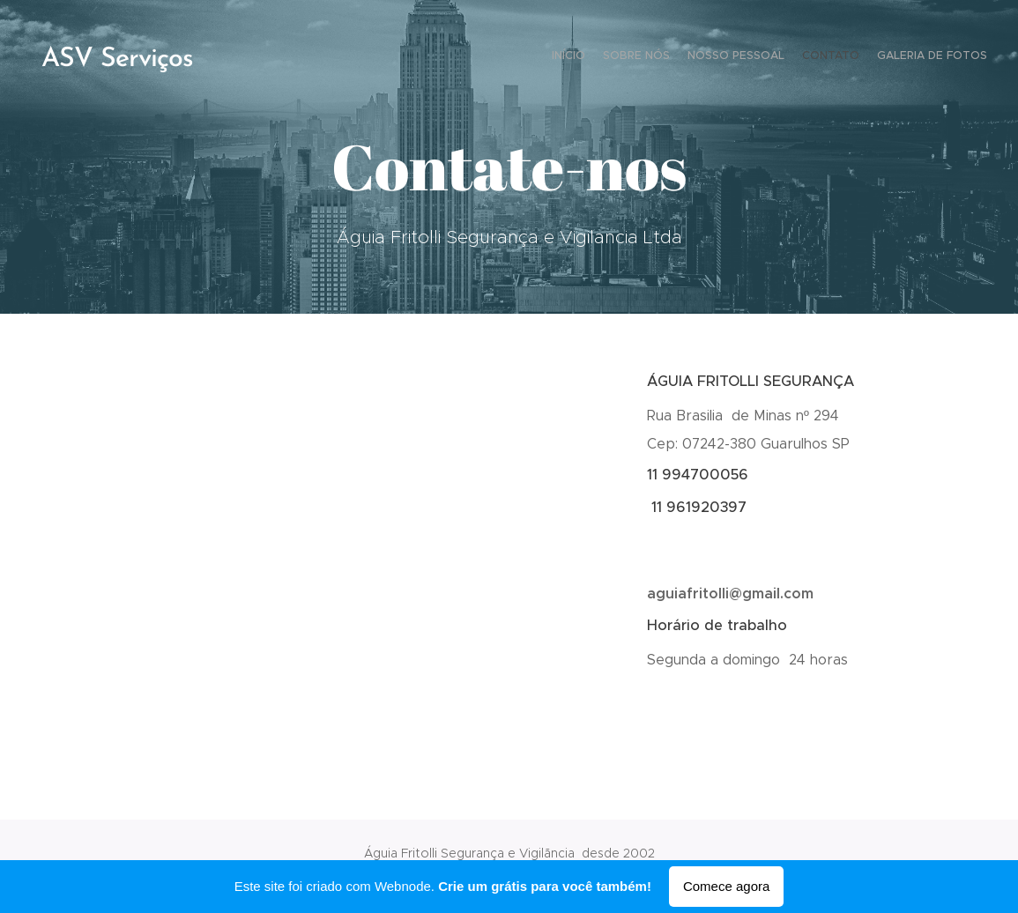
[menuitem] (918, 57)
